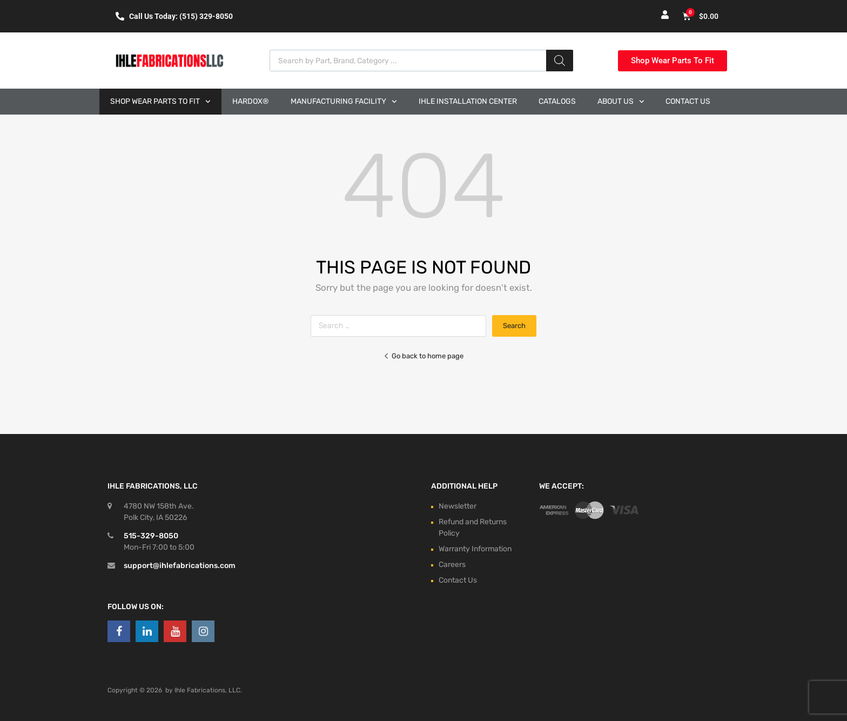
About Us (620, 102)
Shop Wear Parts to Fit (160, 102)
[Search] (559, 60)
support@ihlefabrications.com (180, 565)
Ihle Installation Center (468, 101)
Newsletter (457, 506)
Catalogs (557, 101)
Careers (452, 564)
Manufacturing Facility (344, 102)
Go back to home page (423, 356)
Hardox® (250, 101)
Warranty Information (475, 548)
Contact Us (688, 101)
